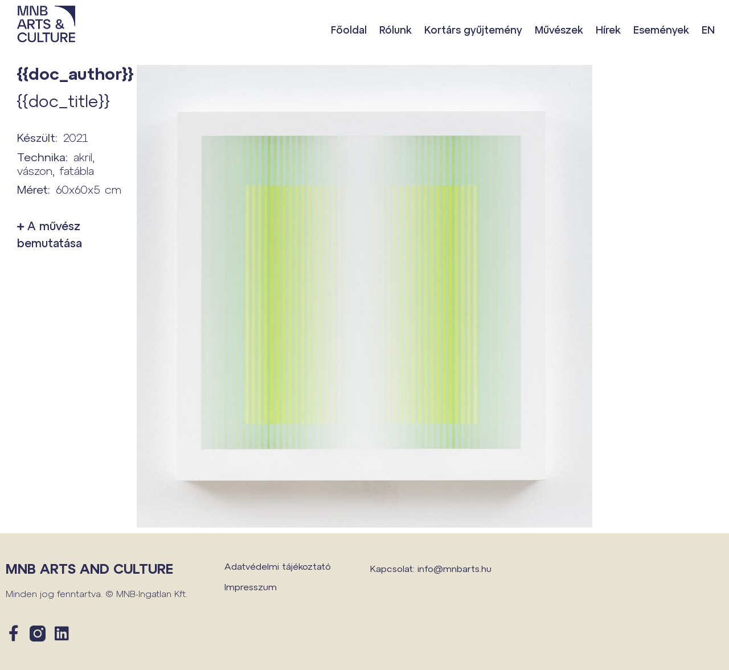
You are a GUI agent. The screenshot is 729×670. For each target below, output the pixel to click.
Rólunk (395, 29)
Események (661, 29)
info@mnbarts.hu (454, 568)
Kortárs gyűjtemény (473, 29)
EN (708, 29)
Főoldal (349, 29)
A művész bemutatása (49, 234)
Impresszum (250, 586)
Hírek (608, 29)
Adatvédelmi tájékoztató (277, 566)
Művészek (559, 29)
